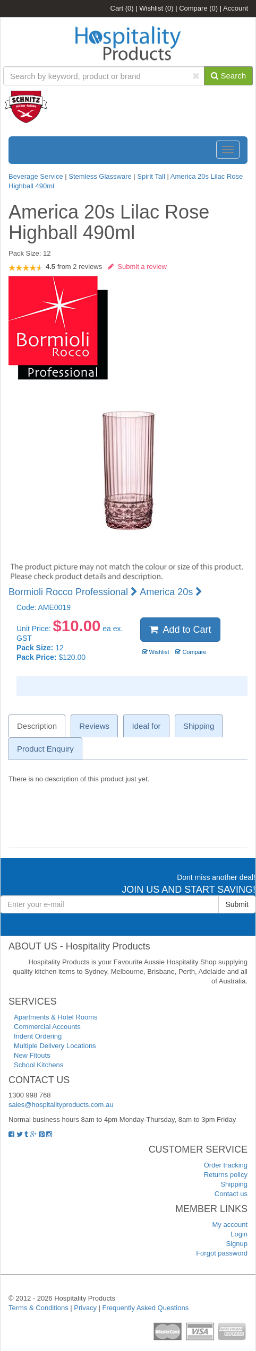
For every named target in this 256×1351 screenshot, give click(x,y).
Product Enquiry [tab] (45, 748)
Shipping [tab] (198, 725)
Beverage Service (35, 176)
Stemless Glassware (100, 176)
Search (228, 75)
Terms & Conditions (38, 1308)
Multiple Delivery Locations (55, 1046)
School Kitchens (38, 1065)
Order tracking (226, 1165)
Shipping (234, 1184)
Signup (237, 1244)
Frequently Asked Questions (146, 1308)
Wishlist (156, 8)
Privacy (85, 1308)
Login (239, 1234)
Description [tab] (37, 725)
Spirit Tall (151, 176)
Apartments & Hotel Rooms (56, 1017)
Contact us (231, 1194)
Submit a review (137, 267)
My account (230, 1224)
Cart (122, 8)
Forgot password (222, 1253)
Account (235, 8)
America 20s (171, 592)
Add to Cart (180, 629)
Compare (198, 8)
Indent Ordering (38, 1036)
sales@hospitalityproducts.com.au (60, 1105)
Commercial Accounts (47, 1027)
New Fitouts (32, 1055)
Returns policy (226, 1175)
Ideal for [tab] (146, 725)
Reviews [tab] (94, 725)
